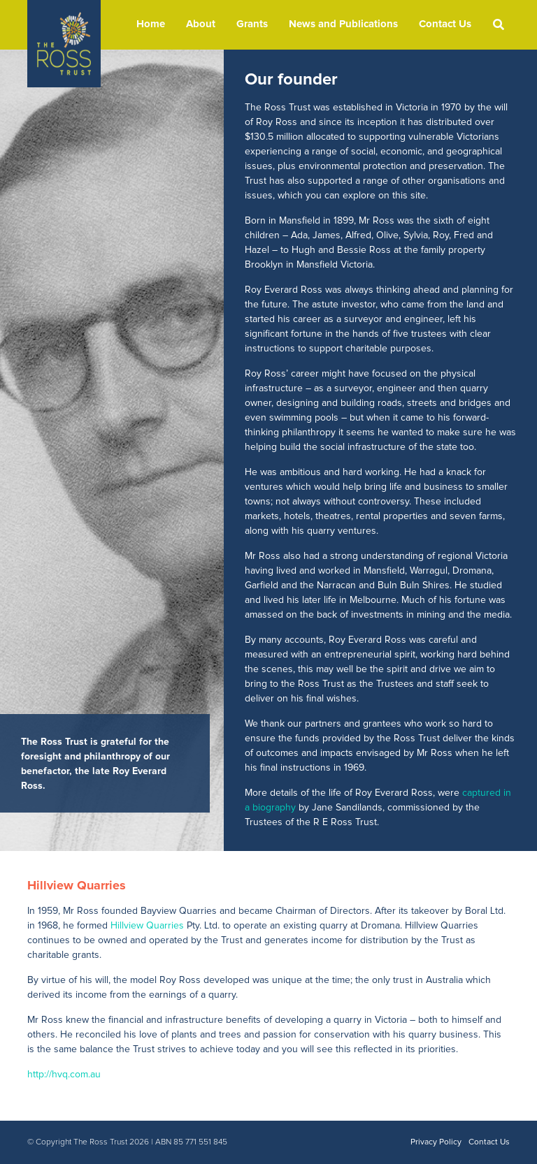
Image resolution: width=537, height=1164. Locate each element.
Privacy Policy (435, 1142)
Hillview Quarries (147, 926)
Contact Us (445, 24)
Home (150, 24)
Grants (252, 24)
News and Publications (343, 24)
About (200, 24)
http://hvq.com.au (64, 1074)
